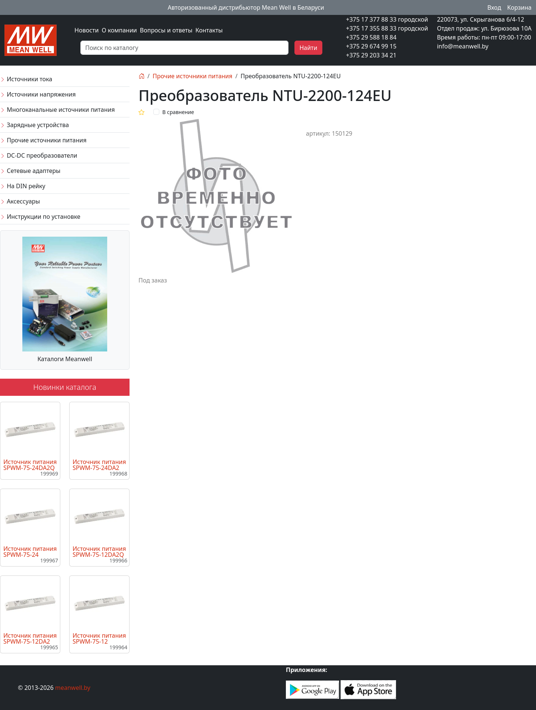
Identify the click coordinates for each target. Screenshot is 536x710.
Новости (86, 30)
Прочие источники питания (43, 140)
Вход (494, 7)
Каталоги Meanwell (64, 359)
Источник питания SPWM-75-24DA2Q (30, 465)
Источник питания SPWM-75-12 (99, 638)
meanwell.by (72, 688)
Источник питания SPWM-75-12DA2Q (99, 552)
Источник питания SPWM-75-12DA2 (30, 638)
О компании (119, 30)
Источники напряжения (38, 94)
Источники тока (26, 79)
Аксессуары (20, 201)
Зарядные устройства (34, 125)
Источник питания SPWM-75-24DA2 (99, 465)
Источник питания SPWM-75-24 (30, 552)
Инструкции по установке (40, 216)
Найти (308, 48)
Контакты (209, 30)
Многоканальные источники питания (57, 109)
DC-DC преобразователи (38, 155)
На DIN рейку (22, 186)
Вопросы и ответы (166, 30)
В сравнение (178, 112)
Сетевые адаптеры (30, 171)
